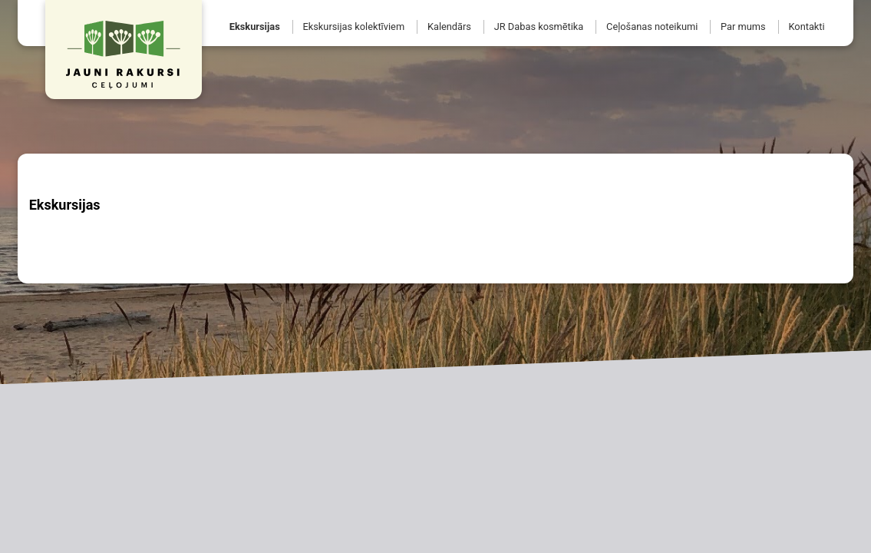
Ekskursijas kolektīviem (354, 26)
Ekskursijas (254, 26)
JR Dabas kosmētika (539, 26)
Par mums (743, 26)
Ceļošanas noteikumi (652, 26)
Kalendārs (449, 26)
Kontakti (806, 26)
